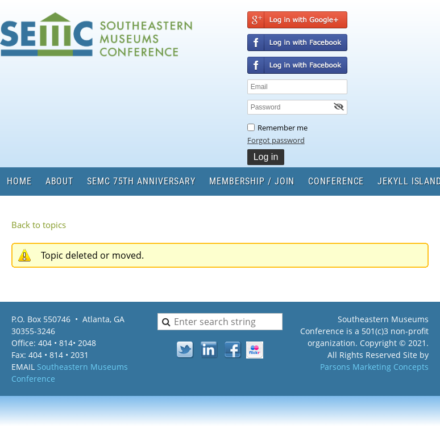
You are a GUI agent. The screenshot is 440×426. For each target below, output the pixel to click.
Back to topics (38, 224)
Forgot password (276, 140)
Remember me (283, 128)
